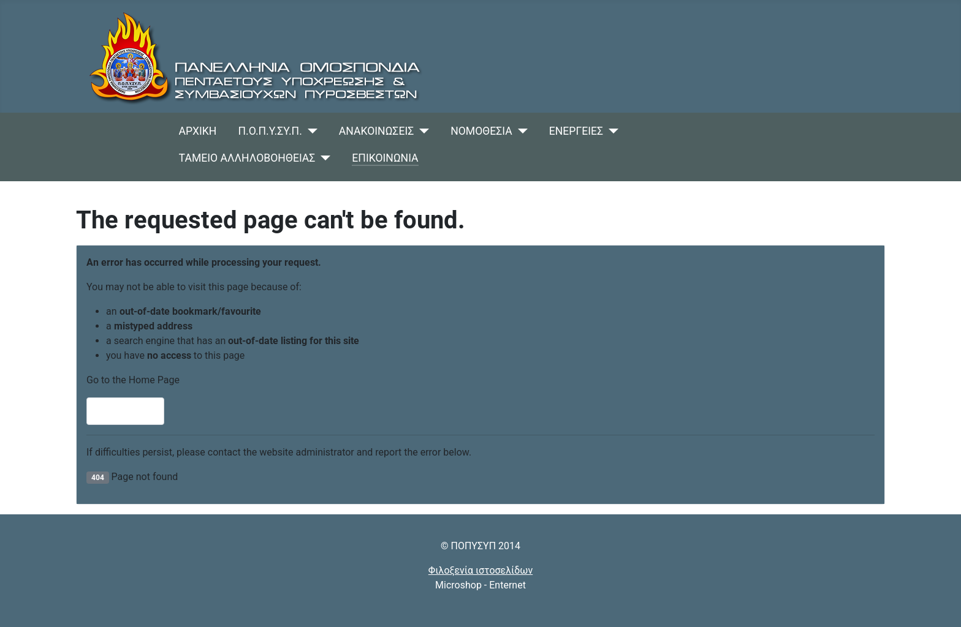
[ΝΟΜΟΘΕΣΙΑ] (520, 131)
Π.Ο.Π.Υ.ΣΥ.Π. (270, 131)
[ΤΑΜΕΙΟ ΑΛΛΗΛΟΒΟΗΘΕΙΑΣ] (322, 158)
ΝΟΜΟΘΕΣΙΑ (481, 131)
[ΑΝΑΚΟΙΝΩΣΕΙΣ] (421, 131)
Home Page (125, 411)
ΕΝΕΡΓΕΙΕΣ (576, 131)
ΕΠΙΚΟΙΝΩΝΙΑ (385, 158)
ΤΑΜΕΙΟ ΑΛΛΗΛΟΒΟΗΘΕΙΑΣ (247, 158)
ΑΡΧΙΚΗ (198, 131)
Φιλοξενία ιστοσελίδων (480, 570)
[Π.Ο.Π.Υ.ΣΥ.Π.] (309, 131)
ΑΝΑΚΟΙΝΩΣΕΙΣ (376, 131)
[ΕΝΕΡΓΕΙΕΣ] (610, 131)
